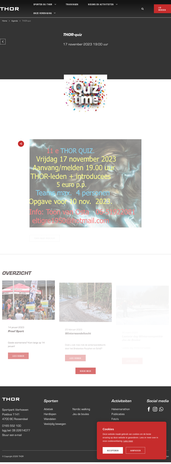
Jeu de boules (81, 421)
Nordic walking (81, 416)
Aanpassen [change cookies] (135, 450)
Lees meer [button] (128, 441)
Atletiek (48, 416)
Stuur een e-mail (12, 442)
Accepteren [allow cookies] (112, 450)
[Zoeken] (142, 8)
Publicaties (118, 421)
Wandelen (50, 426)
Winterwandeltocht (78, 339)
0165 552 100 (11, 433)
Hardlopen (50, 421)
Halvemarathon (119, 416)
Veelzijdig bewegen (55, 431)
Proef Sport (16, 336)
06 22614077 (21, 437)
